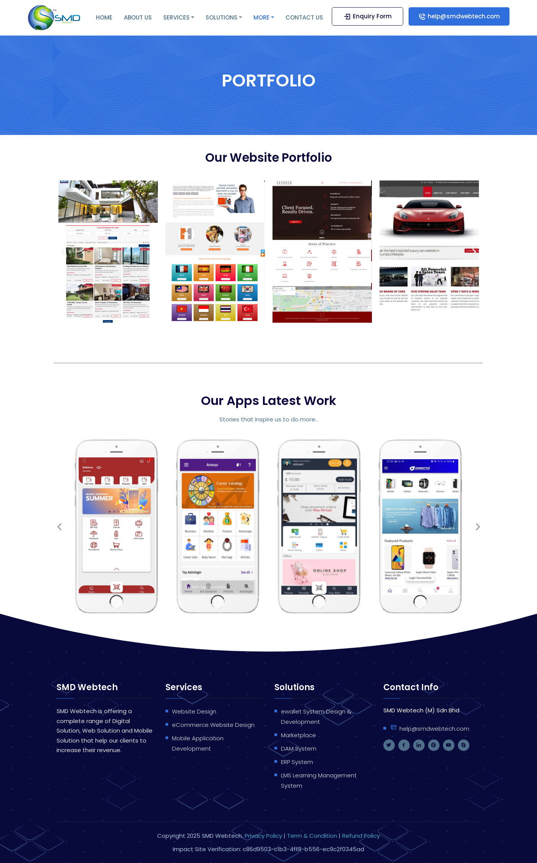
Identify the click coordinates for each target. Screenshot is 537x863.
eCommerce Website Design (213, 725)
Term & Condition (313, 836)
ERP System (297, 762)
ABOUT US (138, 17)
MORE (261, 17)
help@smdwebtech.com (459, 16)
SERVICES (176, 17)
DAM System (298, 748)
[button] (63, 252)
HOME (104, 17)
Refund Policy (361, 836)
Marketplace (298, 735)
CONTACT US (304, 17)
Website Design (194, 711)
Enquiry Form (367, 16)
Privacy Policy (263, 836)
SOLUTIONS (221, 17)
